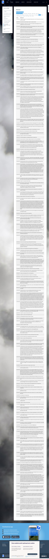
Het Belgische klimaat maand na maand (7, 22)
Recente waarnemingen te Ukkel (7, 11)
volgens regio (29, 13)
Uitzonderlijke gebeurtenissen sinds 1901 (7, 25)
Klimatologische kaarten (7, 14)
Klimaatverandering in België (6, 29)
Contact (41, 542)
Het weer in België (5, 542)
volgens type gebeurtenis (19, 13)
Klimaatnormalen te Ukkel (7, 17)
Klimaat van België (6, 8)
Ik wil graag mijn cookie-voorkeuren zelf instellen (30, 556)
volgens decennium (25, 13)
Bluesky (41, 547)
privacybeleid (21, 556)
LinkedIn (41, 546)
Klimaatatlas (6, 18)
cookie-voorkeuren (14, 556)
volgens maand (33, 13)
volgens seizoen (37, 13)
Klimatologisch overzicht (7, 13)
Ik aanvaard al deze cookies (32, 554)
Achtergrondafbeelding (48, 9)
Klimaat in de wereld (6, 31)
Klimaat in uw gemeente (7, 20)
